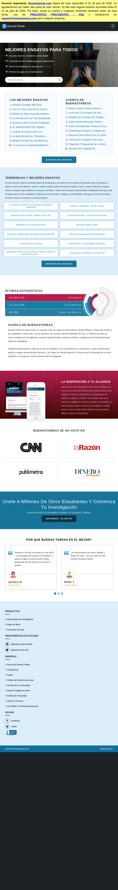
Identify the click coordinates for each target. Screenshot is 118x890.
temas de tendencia (45, 183)
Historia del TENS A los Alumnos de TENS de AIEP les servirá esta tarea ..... (30, 253)
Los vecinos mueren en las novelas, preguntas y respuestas (31, 206)
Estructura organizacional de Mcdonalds (87, 234)
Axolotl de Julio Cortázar (31, 243)
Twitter (11, 726)
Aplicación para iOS (17, 650)
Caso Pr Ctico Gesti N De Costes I (30, 109)
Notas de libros (13, 624)
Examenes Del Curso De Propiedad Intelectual (30, 123)
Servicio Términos (15, 701)
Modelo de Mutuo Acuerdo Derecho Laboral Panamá (30, 114)
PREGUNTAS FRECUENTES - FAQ (57, 14)
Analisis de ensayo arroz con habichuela (27, 132)
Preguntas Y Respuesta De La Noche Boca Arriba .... (87, 144)
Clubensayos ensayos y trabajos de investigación (86, 131)
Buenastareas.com (40, 3)
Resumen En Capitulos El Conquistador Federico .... (81, 149)
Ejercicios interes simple (87, 225)
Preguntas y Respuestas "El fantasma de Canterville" (31, 234)
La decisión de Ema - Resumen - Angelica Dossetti (29, 136)
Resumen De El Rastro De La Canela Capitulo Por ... (87, 135)
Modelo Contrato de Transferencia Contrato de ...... (29, 141)
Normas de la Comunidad (18, 685)
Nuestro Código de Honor (18, 690)
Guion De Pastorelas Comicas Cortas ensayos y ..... (87, 126)
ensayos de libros (45, 190)
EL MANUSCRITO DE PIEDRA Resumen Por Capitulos (28, 127)
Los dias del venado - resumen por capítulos (87, 215)
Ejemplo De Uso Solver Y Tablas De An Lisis (31, 215)
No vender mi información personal (22, 706)
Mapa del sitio (106, 749)
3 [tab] (62, 592)
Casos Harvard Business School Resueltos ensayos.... (85, 122)
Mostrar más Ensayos (59, 264)
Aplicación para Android (18, 644)
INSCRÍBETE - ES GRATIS (59, 519)
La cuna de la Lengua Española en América (30, 145)
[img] (60, 80)
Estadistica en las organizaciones (31, 225)
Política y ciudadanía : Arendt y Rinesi (87, 206)
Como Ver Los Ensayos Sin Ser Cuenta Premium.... (84, 113)
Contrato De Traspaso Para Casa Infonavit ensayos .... (85, 140)
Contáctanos (12, 670)
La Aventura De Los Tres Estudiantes (31, 118)
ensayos (47, 66)
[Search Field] (34, 80)
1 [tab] (55, 592)
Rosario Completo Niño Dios (27, 105)
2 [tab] (58, 592)
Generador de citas (15, 630)
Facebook (12, 721)
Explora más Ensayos (59, 160)
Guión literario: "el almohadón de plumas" (87, 243)
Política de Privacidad (16, 696)
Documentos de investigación (20, 619)
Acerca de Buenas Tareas (18, 664)
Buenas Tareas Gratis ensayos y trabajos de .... (85, 108)
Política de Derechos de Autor (20, 680)
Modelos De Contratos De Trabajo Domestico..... (85, 117)
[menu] (113, 26)
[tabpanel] (31, 567)
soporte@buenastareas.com (18, 18)
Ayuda (10, 675)
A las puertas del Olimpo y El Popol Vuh (87, 253)
